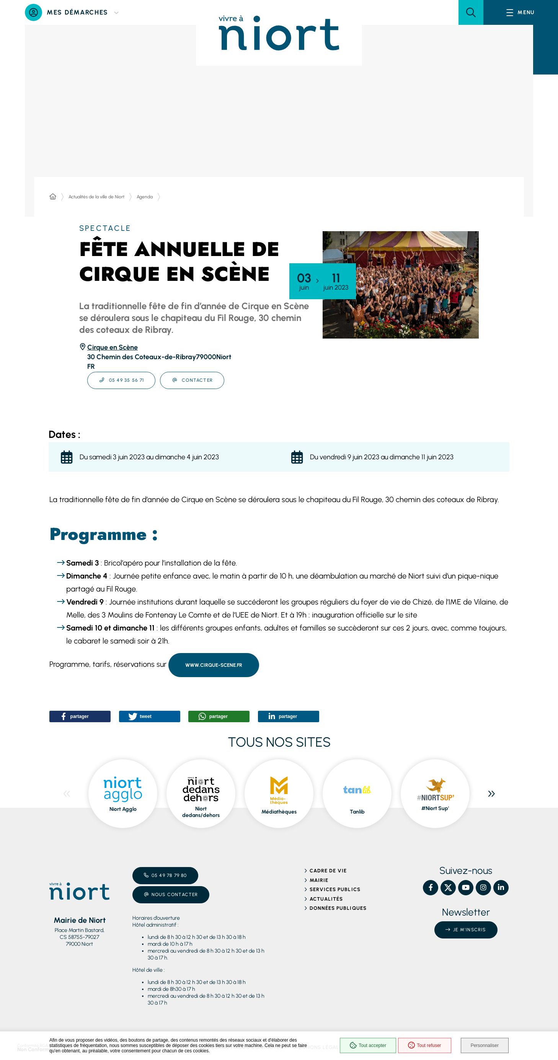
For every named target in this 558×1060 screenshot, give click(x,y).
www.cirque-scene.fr (213, 665)
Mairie (319, 880)
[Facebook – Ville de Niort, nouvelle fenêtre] (430, 887)
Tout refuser (424, 1045)
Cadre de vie (328, 871)
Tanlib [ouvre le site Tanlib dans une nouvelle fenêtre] (357, 812)
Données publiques (338, 908)
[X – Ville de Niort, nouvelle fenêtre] (448, 887)
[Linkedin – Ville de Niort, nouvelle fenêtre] (501, 887)
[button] (470, 12)
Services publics (335, 889)
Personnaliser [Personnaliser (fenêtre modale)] (485, 1045)
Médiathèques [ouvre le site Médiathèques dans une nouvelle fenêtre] (279, 812)
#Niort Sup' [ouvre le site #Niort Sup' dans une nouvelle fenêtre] (435, 809)
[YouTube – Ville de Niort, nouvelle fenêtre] (465, 887)
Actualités (326, 899)
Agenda (145, 196)
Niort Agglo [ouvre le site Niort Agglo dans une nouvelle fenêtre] (123, 809)
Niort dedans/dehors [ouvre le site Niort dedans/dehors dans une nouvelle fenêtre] (201, 812)
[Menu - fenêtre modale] (520, 12)
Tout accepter (368, 1045)
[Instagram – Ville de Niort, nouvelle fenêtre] (483, 887)
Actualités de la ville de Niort (96, 196)
